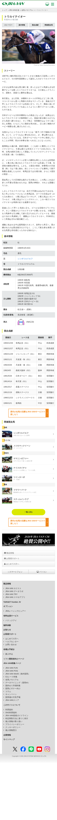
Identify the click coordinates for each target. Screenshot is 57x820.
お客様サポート (11, 558)
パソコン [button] (42, 572)
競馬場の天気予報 (12, 697)
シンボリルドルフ (25, 259)
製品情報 (9, 553)
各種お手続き (9, 649)
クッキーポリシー (12, 727)
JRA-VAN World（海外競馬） (17, 674)
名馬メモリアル (27, 10)
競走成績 (35, 25)
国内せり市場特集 (12, 685)
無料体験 (7, 625)
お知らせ (7, 630)
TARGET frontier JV (12, 602)
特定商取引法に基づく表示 (16, 718)
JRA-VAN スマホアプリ (15, 597)
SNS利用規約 (11, 712)
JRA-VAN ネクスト (13, 588)
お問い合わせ (11, 644)
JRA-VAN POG (11, 671)
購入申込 (9, 654)
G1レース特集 (11, 677)
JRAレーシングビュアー (15, 611)
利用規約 (9, 710)
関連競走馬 (49, 25)
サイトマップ (9, 739)
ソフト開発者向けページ (13, 659)
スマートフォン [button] (15, 572)
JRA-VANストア (12, 700)
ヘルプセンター (12, 641)
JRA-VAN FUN (11, 668)
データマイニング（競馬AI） (17, 683)
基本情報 (22, 25)
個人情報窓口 (11, 730)
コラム (8, 691)
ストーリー (8, 25)
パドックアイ (11, 620)
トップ (4, 10)
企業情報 (7, 735)
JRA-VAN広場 (14, 10)
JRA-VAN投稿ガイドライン (16, 715)
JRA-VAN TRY (11, 594)
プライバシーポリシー (14, 724)
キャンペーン (11, 694)
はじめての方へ (11, 564)
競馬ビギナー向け (12, 688)
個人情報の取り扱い (13, 721)
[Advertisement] (28, 791)
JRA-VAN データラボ (14, 591)
